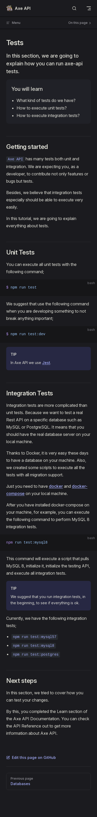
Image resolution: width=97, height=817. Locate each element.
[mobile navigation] (89, 8)
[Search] (74, 8)
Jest (46, 362)
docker (56, 486)
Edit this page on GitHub (31, 757)
